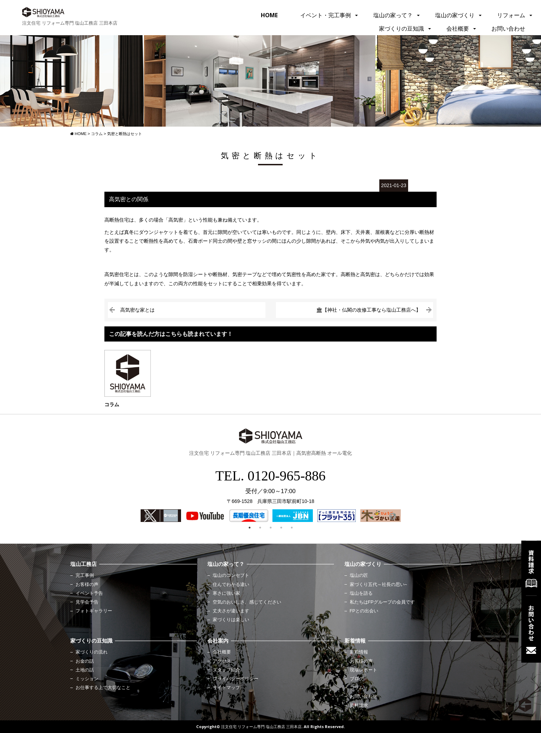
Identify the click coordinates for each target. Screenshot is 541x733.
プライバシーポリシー (235, 678)
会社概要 (457, 28)
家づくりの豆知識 (401, 28)
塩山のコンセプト (231, 575)
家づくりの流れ (92, 652)
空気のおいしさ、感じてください (247, 602)
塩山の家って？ (393, 15)
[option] (161, 515)
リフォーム (511, 15)
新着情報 (359, 652)
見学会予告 (87, 602)
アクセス (222, 661)
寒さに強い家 (226, 593)
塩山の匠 (359, 575)
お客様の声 (87, 584)
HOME (269, 15)
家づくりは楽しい (231, 619)
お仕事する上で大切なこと (103, 687)
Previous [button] (147, 516)
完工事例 (85, 575)
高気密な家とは (137, 310)
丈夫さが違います (231, 610)
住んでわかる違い (231, 584)
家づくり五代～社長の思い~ (378, 584)
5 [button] (291, 527)
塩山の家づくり (455, 15)
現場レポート (363, 670)
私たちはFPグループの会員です (382, 602)
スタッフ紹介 (226, 670)
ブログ (356, 678)
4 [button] (281, 527)
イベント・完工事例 (325, 15)
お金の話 (85, 661)
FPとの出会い (364, 610)
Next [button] (391, 516)
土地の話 (85, 670)
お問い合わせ (508, 28)
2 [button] (260, 527)
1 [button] (249, 527)
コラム (356, 687)
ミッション (87, 678)
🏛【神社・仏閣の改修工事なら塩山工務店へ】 (368, 310)
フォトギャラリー (94, 610)
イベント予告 (89, 593)
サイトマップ (226, 687)
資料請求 (359, 705)
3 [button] (270, 527)
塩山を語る (361, 593)
